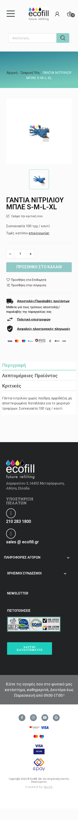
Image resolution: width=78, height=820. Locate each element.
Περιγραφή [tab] (14, 365)
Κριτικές (11, 386)
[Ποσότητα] (20, 254)
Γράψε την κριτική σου (26, 216)
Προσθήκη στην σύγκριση (26, 285)
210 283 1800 (18, 521)
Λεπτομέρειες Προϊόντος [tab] (30, 375)
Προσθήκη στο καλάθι (39, 267)
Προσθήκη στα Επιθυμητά (26, 280)
